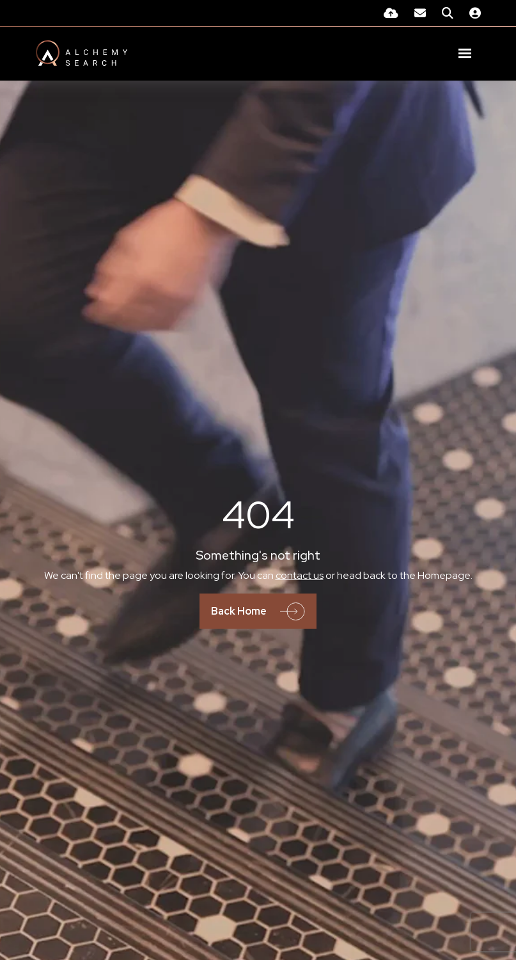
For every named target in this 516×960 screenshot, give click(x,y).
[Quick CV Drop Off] (391, 13)
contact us (300, 575)
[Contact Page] (420, 13)
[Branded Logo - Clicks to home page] (81, 53)
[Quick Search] (447, 13)
